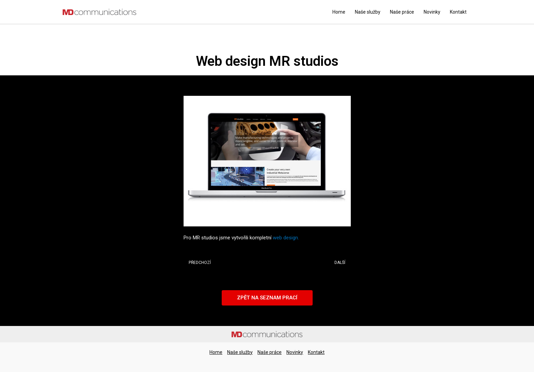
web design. (286, 238)
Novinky (432, 12)
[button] (267, 298)
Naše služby (367, 12)
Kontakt (458, 12)
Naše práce (402, 12)
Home (338, 12)
